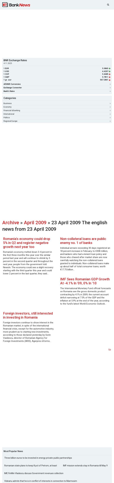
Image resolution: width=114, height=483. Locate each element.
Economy (57, 107)
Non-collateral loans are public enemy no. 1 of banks (83, 241)
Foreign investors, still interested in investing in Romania (28, 315)
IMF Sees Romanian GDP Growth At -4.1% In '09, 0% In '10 (85, 281)
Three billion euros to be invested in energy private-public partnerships (38, 458)
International (57, 114)
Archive (10, 222)
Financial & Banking (57, 110)
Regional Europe (57, 121)
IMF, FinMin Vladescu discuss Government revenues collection (33, 473)
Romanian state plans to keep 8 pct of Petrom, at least (30, 465)
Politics (57, 118)
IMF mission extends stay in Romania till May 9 (85, 465)
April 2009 (35, 222)
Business (57, 103)
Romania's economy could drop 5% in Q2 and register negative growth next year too (26, 243)
